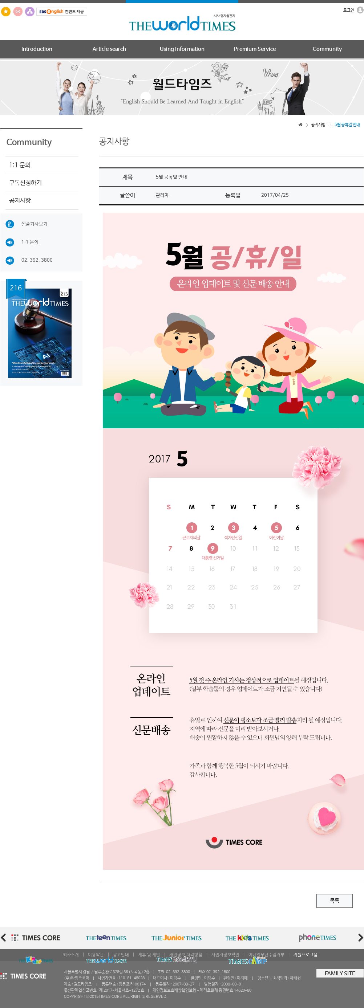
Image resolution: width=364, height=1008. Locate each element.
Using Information (182, 49)
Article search (109, 49)
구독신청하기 (25, 183)
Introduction (36, 49)
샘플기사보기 (26, 224)
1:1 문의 (20, 165)
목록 (334, 901)
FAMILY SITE (340, 974)
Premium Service (255, 49)
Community (327, 49)
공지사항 (20, 200)
